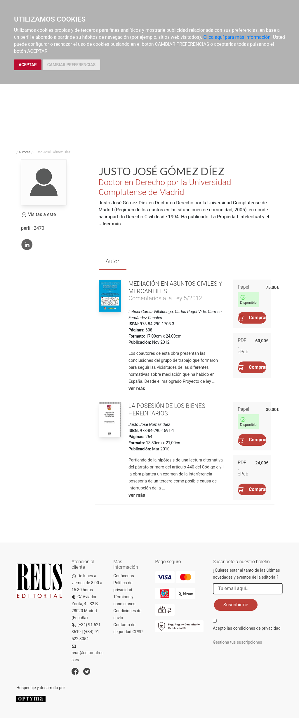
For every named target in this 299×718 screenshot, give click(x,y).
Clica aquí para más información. (237, 37)
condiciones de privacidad (256, 628)
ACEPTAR (28, 64)
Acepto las (247, 628)
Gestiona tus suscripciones (237, 642)
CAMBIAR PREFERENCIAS (71, 64)
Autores (25, 152)
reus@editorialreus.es (88, 653)
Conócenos (123, 575)
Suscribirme (235, 605)
